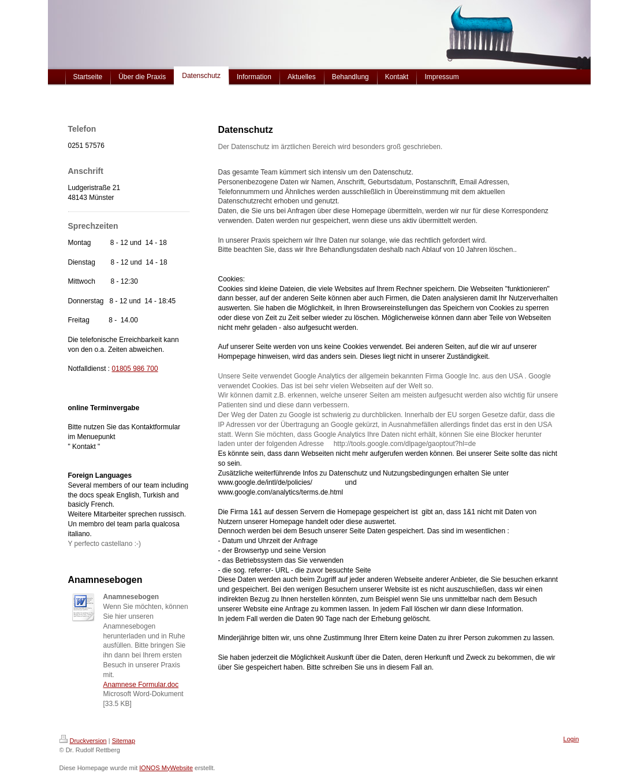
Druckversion (83, 740)
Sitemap (123, 740)
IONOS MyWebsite (166, 767)
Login (571, 738)
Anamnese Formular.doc (141, 685)
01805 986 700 (135, 369)
